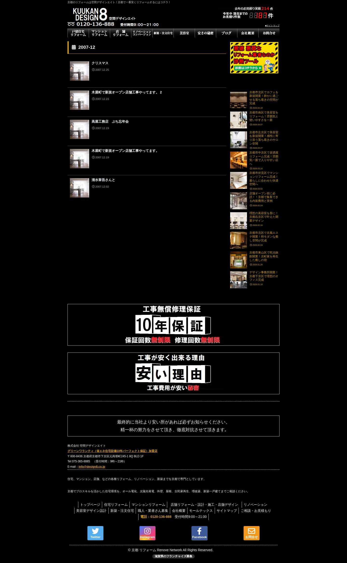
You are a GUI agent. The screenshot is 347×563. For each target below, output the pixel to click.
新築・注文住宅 (120, 511)
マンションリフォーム (148, 505)
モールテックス (202, 511)
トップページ (88, 505)
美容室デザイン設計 (88, 511)
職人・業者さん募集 (152, 511)
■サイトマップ (272, 25)
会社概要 (179, 511)
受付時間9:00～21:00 (173, 517)
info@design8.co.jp (92, 466)
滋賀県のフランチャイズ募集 (173, 556)
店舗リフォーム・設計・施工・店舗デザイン (207, 505)
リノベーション (258, 505)
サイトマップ (229, 511)
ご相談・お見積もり (260, 511)
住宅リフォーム (115, 505)
